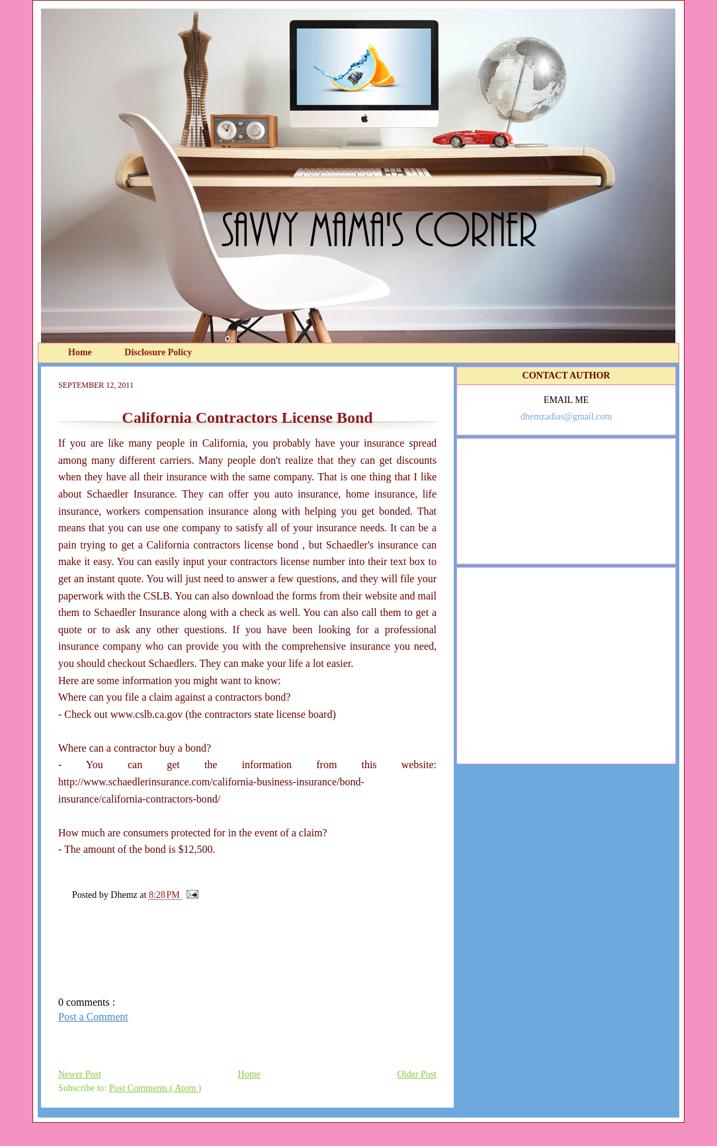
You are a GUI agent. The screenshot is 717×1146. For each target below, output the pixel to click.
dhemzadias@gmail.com (566, 416)
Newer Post (79, 1074)
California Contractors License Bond (247, 417)
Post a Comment (93, 1016)
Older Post (417, 1074)
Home (81, 352)
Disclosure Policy (158, 352)
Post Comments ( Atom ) (155, 1088)
